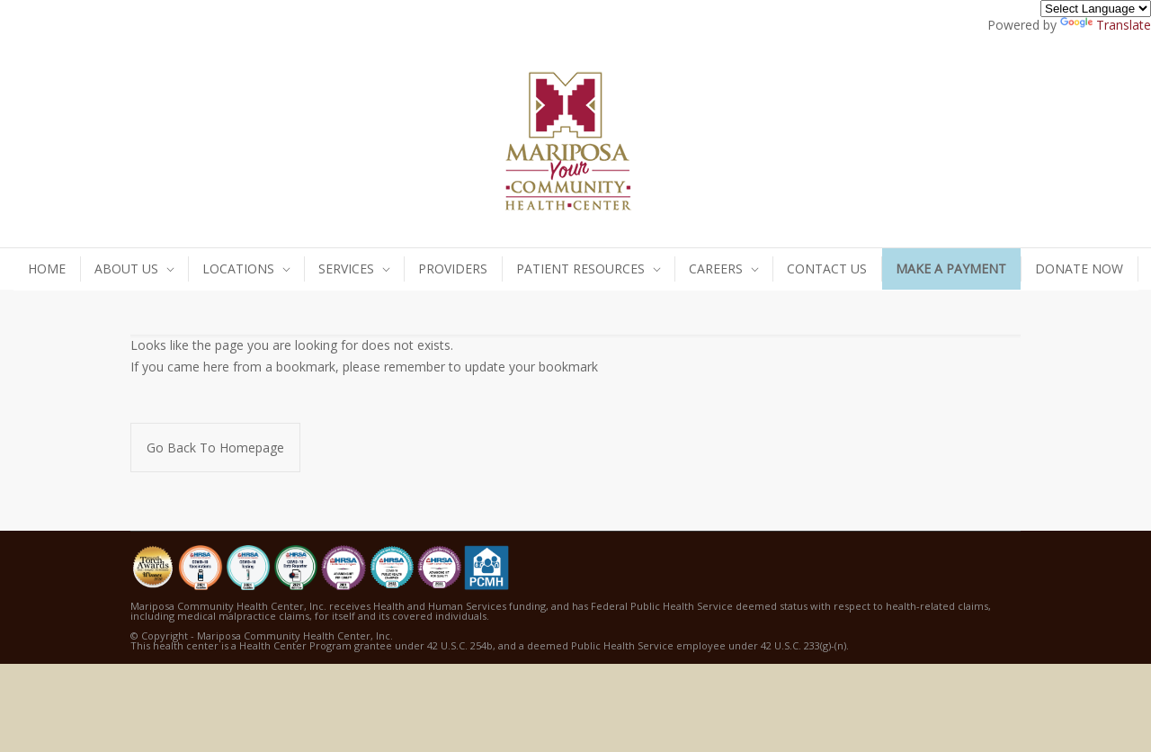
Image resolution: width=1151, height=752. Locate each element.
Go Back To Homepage (215, 447)
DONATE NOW (1079, 268)
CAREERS (716, 268)
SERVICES (346, 268)
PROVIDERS (452, 268)
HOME (47, 268)
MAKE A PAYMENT (951, 268)
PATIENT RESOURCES (580, 268)
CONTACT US (827, 268)
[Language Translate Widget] (1095, 8)
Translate (1105, 24)
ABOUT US (126, 268)
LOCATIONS (238, 268)
